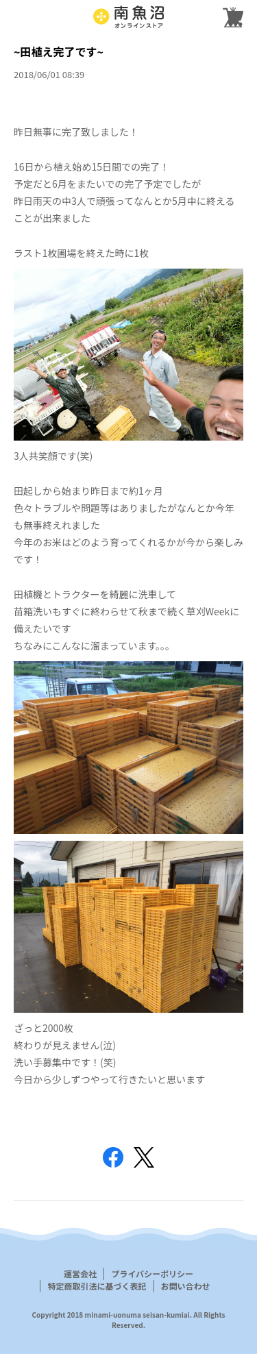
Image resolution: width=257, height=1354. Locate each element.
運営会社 (80, 1273)
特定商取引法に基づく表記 (96, 1286)
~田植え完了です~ (58, 51)
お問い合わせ (185, 1286)
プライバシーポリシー (152, 1273)
